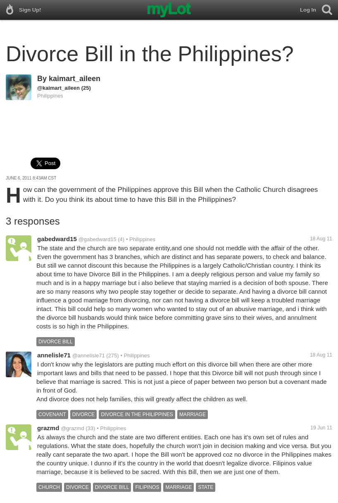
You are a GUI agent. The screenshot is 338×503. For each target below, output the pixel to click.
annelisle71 (54, 355)
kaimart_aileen (74, 78)
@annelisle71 (88, 355)
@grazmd (72, 428)
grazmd (48, 427)
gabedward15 (57, 238)
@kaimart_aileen (58, 88)
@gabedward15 (98, 239)
